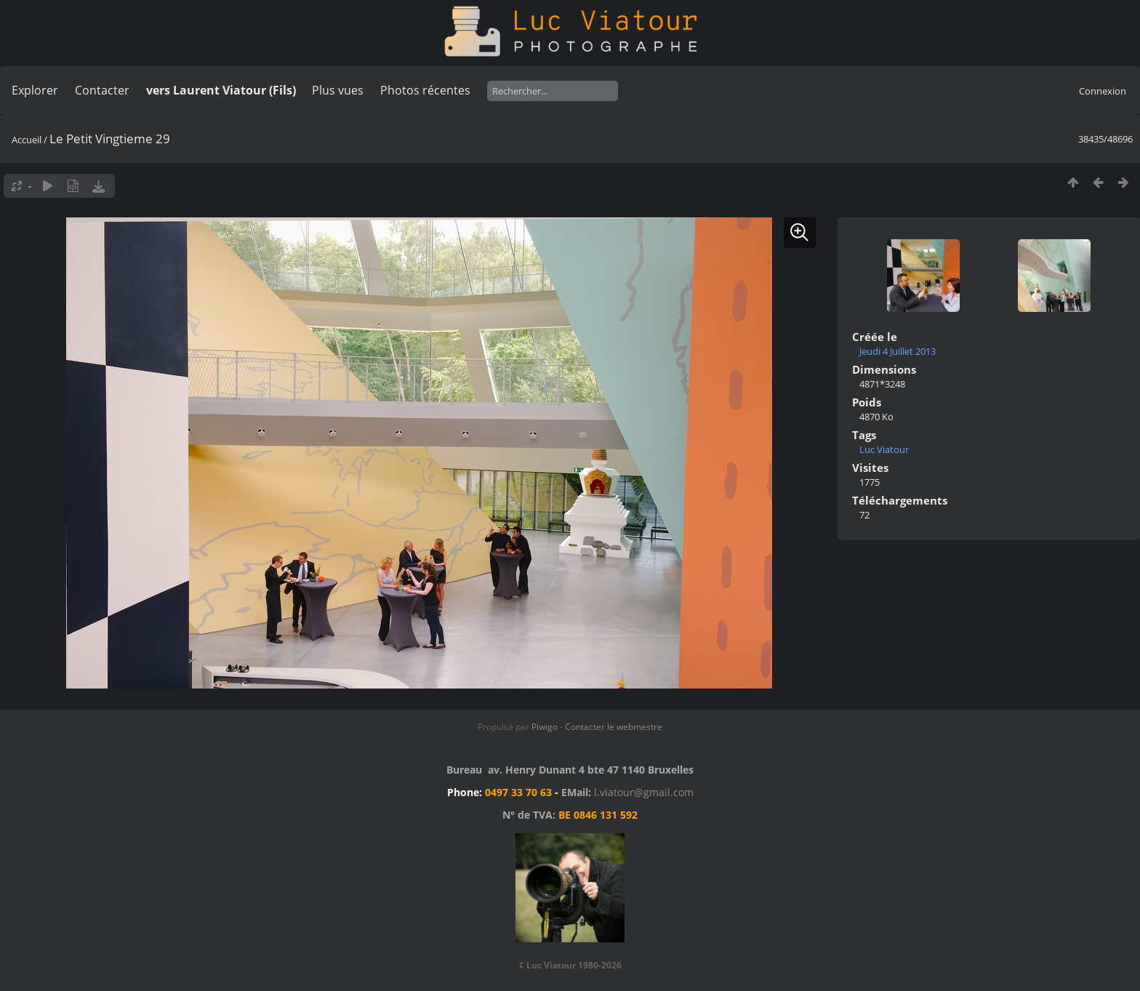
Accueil (26, 139)
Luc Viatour (884, 449)
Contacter (102, 90)
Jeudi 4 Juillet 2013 (897, 351)
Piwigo (544, 727)
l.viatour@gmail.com (644, 792)
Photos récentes (425, 90)
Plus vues (338, 90)
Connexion (1102, 90)
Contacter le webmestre (613, 727)
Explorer (35, 90)
